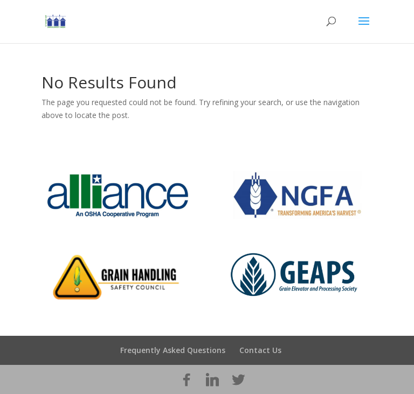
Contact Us (260, 350)
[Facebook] (186, 380)
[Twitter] (238, 380)
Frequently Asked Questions (172, 350)
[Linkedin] (212, 380)
